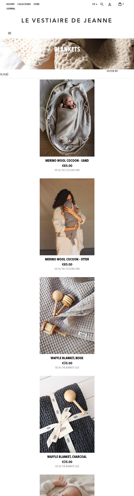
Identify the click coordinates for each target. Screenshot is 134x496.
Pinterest (59, 445)
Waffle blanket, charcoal (98, 290)
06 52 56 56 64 (116, 488)
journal (10, 8)
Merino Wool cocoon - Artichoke (97, 388)
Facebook (60, 441)
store (37, 4)
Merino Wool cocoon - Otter (98, 191)
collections (24, 4)
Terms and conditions (41, 451)
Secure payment (39, 438)
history (10, 4)
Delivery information (40, 442)
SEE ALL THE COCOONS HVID (36, 200)
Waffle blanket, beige (36, 290)
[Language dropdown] (95, 5)
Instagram (60, 437)
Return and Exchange (41, 446)
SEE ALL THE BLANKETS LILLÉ (36, 299)
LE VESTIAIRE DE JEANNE (67, 21)
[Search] (105, 4)
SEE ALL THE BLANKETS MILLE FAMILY (36, 398)
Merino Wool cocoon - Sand (36, 191)
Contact (35, 433)
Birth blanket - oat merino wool (36, 388)
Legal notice (37, 455)
